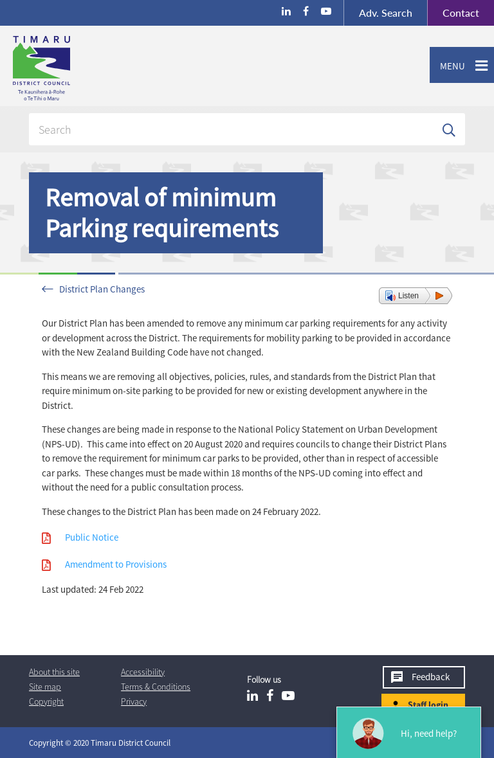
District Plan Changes (102, 289)
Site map (45, 686)
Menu (447, 66)
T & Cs (155, 686)
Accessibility (143, 672)
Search (385, 12)
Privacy (134, 701)
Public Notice (91, 537)
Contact (453, 12)
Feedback (431, 677)
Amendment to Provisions (116, 564)
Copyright (46, 701)
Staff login (428, 704)
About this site (54, 672)
